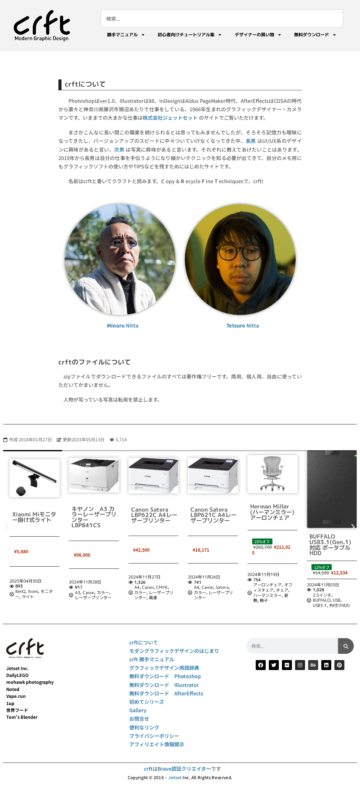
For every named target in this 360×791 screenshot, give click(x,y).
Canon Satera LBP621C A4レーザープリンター (273, 515)
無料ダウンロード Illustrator (164, 684)
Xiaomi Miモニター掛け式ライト (94, 517)
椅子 (323, 600)
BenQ (80, 591)
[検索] (346, 646)
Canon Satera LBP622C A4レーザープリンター (213, 515)
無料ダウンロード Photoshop (165, 676)
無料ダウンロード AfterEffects (166, 693)
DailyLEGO (17, 675)
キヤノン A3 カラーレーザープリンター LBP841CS (153, 517)
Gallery (137, 710)
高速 (213, 597)
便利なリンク (144, 727)
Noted (12, 689)
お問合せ (139, 718)
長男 (251, 140)
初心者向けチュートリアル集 (190, 34)
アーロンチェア (327, 585)
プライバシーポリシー (154, 735)
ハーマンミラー (327, 595)
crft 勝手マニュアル (151, 659)
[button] (7, 527)
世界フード (17, 710)
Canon (148, 592)
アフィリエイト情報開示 (156, 744)
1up (10, 703)
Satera (281, 587)
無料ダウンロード (315, 34)
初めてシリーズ (146, 701)
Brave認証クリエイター (184, 768)
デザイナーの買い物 (258, 34)
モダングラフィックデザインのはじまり (174, 650)
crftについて (143, 642)
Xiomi (92, 591)
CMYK (221, 587)
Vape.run (16, 696)
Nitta (122, 325)
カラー (162, 592)
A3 (137, 592)
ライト (87, 596)
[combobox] (222, 18)
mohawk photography (30, 682)
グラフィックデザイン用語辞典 (164, 667)
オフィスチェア (332, 587)
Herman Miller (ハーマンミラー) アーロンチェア (331, 512)
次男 (119, 149)
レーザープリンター (152, 597)
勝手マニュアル (126, 34)
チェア (342, 590)
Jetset (175, 777)
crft (148, 768)
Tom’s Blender (21, 717)
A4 (196, 587)
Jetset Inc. (17, 668)
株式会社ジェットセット (170, 117)
